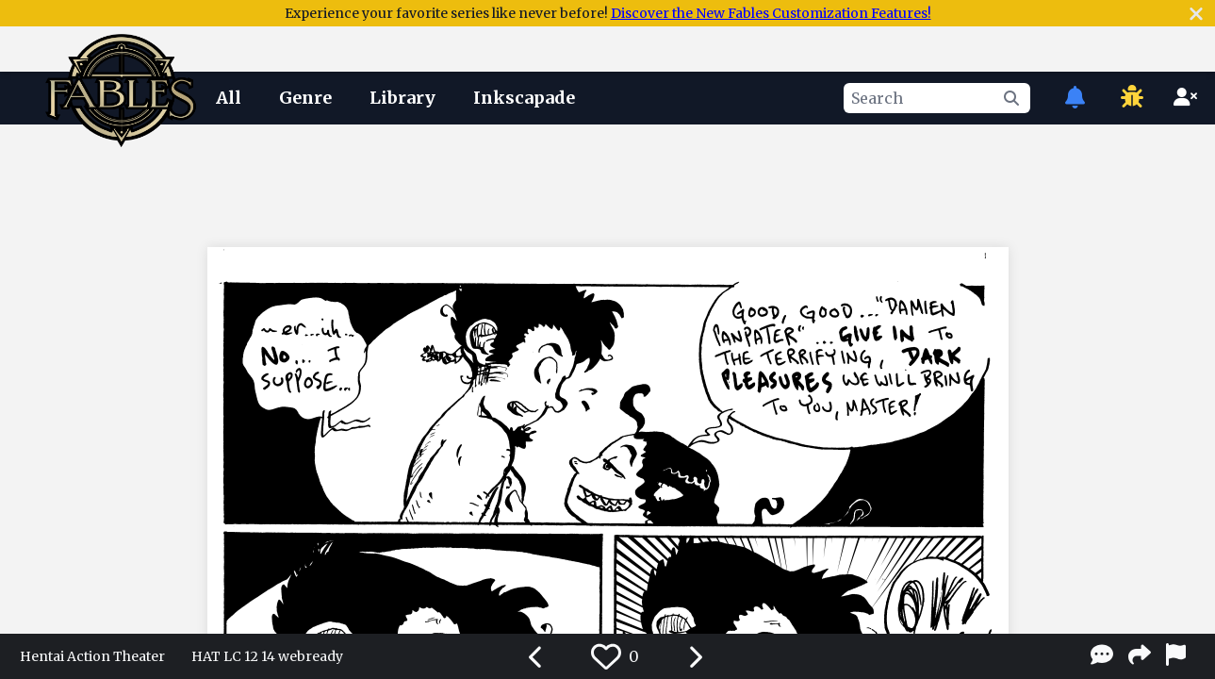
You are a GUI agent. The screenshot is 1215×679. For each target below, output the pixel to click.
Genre (305, 97)
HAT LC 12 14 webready (267, 656)
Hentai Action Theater (92, 656)
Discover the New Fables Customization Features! (771, 13)
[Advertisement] (608, 182)
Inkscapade (524, 97)
